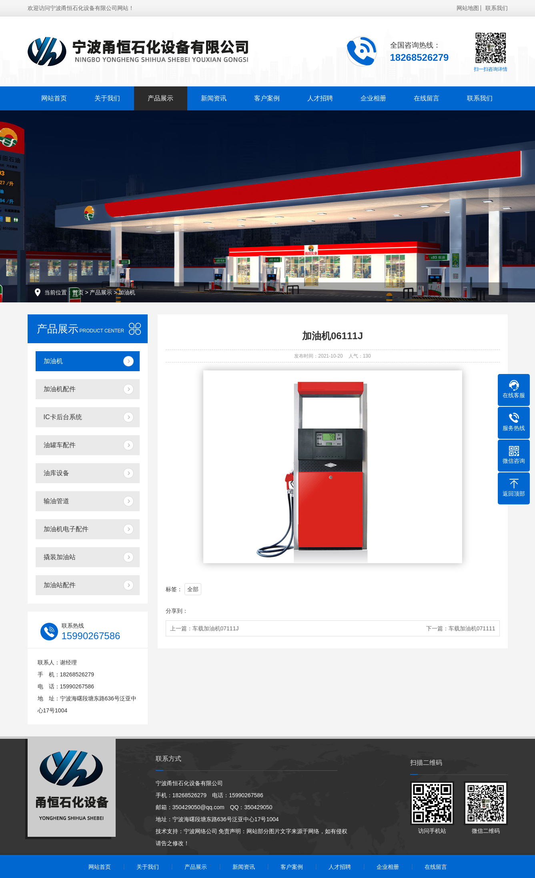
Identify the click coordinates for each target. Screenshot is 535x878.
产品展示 (160, 98)
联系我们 (496, 8)
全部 (192, 589)
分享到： (177, 611)
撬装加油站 (60, 557)
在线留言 (426, 98)
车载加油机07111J (215, 628)
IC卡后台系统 (63, 417)
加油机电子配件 (66, 529)
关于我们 (107, 98)
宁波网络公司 (200, 831)
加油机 (126, 292)
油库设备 (56, 473)
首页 (78, 292)
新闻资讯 (213, 98)
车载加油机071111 (472, 628)
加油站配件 (60, 585)
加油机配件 (60, 389)
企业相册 (373, 98)
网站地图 (468, 8)
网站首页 (54, 98)
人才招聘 (320, 98)
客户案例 (267, 98)
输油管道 (56, 501)
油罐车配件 (60, 445)
